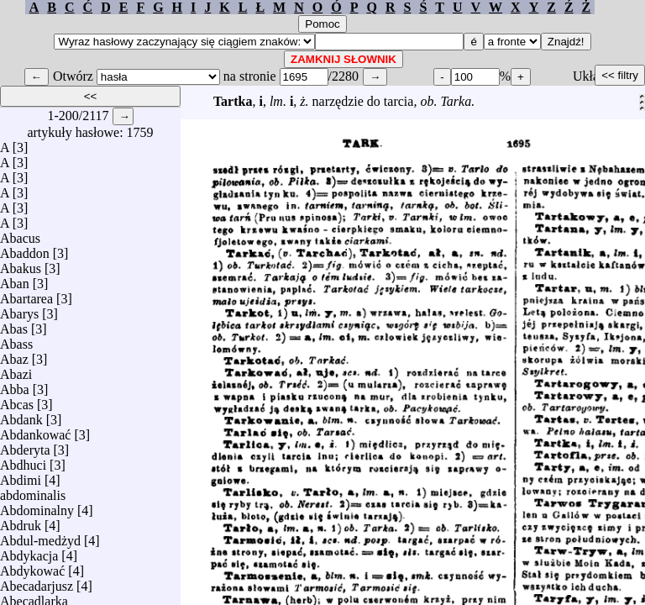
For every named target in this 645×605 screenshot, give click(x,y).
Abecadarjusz (36, 582)
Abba (14, 385)
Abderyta (25, 446)
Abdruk (20, 521)
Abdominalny (37, 506)
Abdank (21, 415)
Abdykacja (29, 551)
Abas (14, 325)
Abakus (20, 264)
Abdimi (20, 476)
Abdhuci (23, 461)
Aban (14, 279)
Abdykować (32, 567)
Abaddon (25, 249)
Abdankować (35, 431)
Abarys (19, 309)
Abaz (14, 355)
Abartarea (26, 294)
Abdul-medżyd (40, 536)
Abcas (17, 400)
